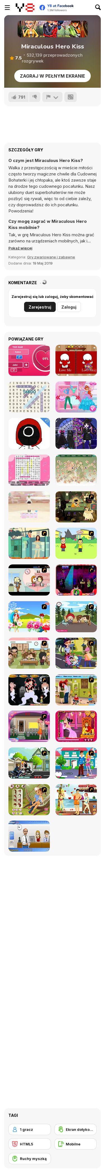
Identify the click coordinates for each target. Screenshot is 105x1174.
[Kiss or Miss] (76, 543)
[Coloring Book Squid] (29, 433)
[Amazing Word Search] (29, 397)
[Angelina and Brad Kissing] (76, 689)
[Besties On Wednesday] (76, 433)
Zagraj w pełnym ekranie (52, 76)
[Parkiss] (76, 616)
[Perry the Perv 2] (29, 543)
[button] (20, 248)
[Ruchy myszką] (29, 1158)
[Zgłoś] (52, 97)
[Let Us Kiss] (76, 763)
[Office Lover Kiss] (29, 580)
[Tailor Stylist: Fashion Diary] (29, 506)
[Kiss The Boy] (29, 616)
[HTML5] (29, 1144)
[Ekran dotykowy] (75, 1129)
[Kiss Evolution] (29, 689)
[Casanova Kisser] (76, 580)
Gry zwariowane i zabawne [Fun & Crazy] (51, 257)
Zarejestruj (40, 307)
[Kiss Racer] (29, 763)
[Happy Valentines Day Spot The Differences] (76, 360)
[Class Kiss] (29, 653)
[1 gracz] (29, 1129)
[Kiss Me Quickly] (29, 726)
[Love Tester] (29, 360)
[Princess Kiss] (76, 726)
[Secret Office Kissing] (29, 836)
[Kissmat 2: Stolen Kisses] (76, 506)
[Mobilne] (75, 1144)
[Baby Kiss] (76, 653)
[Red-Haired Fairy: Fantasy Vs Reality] (76, 397)
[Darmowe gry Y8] (25, 7)
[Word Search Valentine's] (29, 470)
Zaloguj (68, 307)
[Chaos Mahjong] (76, 470)
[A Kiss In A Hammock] (29, 799)
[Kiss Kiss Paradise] (76, 799)
